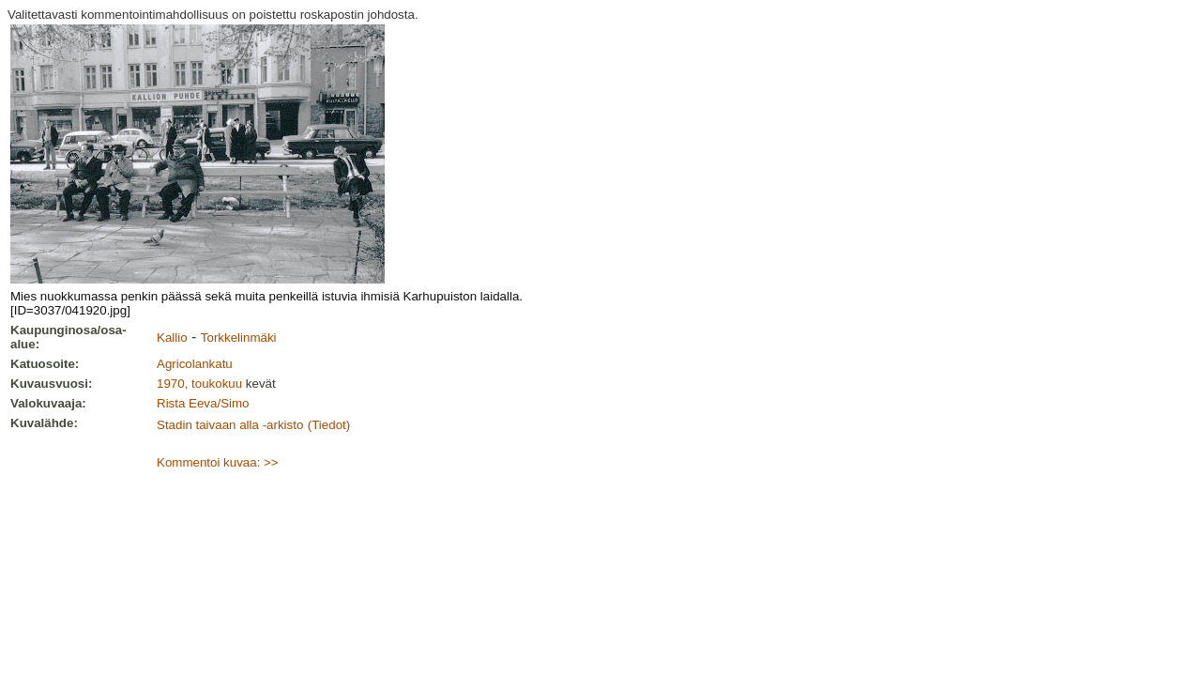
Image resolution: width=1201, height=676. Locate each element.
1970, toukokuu (199, 383)
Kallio (172, 337)
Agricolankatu (195, 364)
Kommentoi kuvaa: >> (218, 462)
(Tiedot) (329, 425)
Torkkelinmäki (239, 337)
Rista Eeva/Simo (203, 403)
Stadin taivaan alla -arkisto (230, 425)
